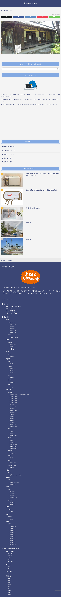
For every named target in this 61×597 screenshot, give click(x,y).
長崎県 (8, 521)
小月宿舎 (12, 511)
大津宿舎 (6, 150)
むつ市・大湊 (11, 322)
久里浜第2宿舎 (14, 396)
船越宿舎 (12, 420)
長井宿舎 (12, 416)
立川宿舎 (12, 382)
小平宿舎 (12, 387)
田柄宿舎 (12, 377)
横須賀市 (10, 392)
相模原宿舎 (13, 453)
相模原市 (10, 450)
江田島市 (10, 500)
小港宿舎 (12, 431)
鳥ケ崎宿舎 (13, 424)
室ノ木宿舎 (13, 406)
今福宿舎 (12, 528)
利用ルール (9, 308)
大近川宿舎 (13, 330)
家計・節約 (11, 554)
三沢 (9, 582)
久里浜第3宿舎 (14, 398)
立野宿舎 (12, 414)
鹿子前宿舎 (13, 544)
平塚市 (9, 455)
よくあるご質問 (10, 311)
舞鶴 (9, 586)
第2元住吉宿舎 (14, 448)
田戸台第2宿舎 (14, 410)
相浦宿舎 (12, 542)
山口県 (8, 507)
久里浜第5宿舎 (14, 402)
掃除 (9, 559)
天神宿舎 (12, 534)
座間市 (9, 460)
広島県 (8, 486)
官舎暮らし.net (30, 3)
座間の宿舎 (13, 462)
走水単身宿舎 (13, 426)
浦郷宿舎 (12, 408)
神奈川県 (8, 389)
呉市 (4, 158)
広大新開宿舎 (13, 497)
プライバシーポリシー (12, 313)
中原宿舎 (12, 440)
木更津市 (10, 342)
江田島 (9, 590)
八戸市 (9, 335)
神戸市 (9, 480)
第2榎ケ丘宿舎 (14, 435)
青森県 (8, 319)
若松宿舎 (12, 328)
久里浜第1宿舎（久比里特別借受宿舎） (20, 394)
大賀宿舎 (12, 346)
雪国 (9, 578)
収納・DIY (10, 561)
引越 (9, 557)
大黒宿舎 (12, 532)
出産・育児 (9, 571)
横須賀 (9, 584)
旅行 (9, 568)
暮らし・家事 (10, 551)
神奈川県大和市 (12, 465)
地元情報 (8, 576)
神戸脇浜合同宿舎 (14, 482)
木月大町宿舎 (13, 444)
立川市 (9, 380)
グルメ (9, 566)
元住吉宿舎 (13, 442)
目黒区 (9, 361)
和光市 (9, 354)
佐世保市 (10, 524)
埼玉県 (8, 351)
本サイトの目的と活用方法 (13, 306)
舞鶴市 (5, 146)
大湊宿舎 (12, 326)
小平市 (9, 385)
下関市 (9, 509)
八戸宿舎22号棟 (14, 337)
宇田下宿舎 (13, 324)
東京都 (8, 359)
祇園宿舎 (12, 540)
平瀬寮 (11, 538)
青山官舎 (12, 491)
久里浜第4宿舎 (14, 400)
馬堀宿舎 (12, 422)
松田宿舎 (12, 519)
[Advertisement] (30, 123)
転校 (9, 573)
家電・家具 (11, 555)
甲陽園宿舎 (13, 484)
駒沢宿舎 (12, 372)
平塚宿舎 (12, 458)
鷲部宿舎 (12, 504)
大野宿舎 (12, 530)
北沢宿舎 (12, 370)
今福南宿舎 (13, 526)
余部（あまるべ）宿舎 (15, 475)
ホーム (6, 304)
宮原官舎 (12, 493)
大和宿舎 (12, 467)
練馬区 (9, 375)
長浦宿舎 (12, 412)
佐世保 (9, 594)
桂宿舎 (11, 433)
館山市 (14, 349)
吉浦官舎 (12, 495)
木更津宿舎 (13, 344)
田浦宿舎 (12, 418)
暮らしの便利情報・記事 (11, 548)
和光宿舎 (12, 356)
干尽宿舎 (12, 536)
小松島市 (10, 516)
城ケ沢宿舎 (13, 332)
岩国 (9, 592)
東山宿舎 (12, 364)
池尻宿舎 (12, 368)
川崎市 (9, 437)
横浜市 (9, 429)
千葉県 (8, 340)
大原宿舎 (12, 502)
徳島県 (8, 514)
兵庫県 (8, 477)
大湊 (9, 580)
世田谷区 (10, 366)
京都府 (8, 470)
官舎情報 (6, 317)
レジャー (8, 564)
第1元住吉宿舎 (14, 446)
